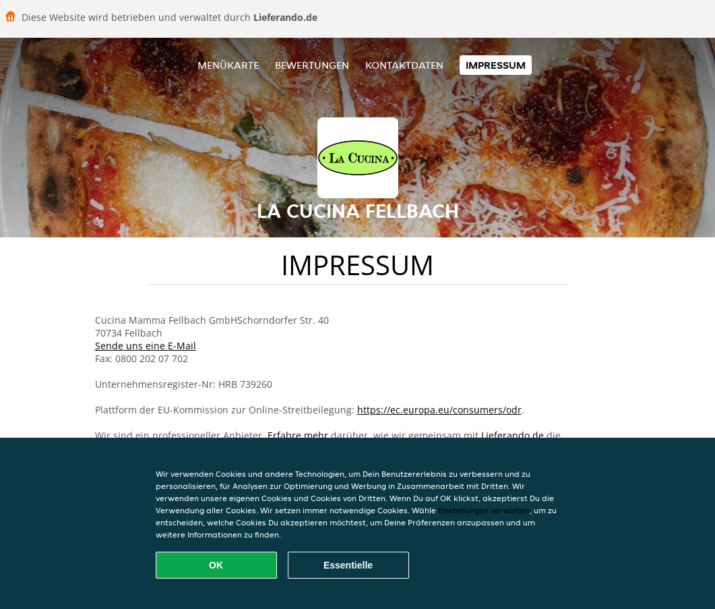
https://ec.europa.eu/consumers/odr (439, 409)
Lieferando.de (512, 435)
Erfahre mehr (298, 435)
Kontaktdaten (404, 65)
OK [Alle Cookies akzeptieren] (216, 565)
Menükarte (228, 65)
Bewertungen (312, 65)
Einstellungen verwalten (484, 510)
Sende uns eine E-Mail (145, 345)
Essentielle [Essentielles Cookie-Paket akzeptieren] (348, 565)
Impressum (496, 65)
